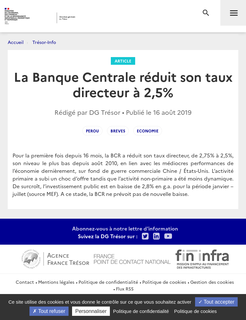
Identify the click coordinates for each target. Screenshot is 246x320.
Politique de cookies (164, 282)
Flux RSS (125, 288)
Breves (118, 130)
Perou (92, 130)
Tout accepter (216, 302)
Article (123, 60)
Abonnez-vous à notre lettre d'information (125, 228)
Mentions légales (56, 282)
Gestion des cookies (212, 282)
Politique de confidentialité (108, 282)
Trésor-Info (44, 42)
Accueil (16, 42)
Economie (148, 130)
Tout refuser (49, 311)
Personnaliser (91, 311)
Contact (25, 282)
